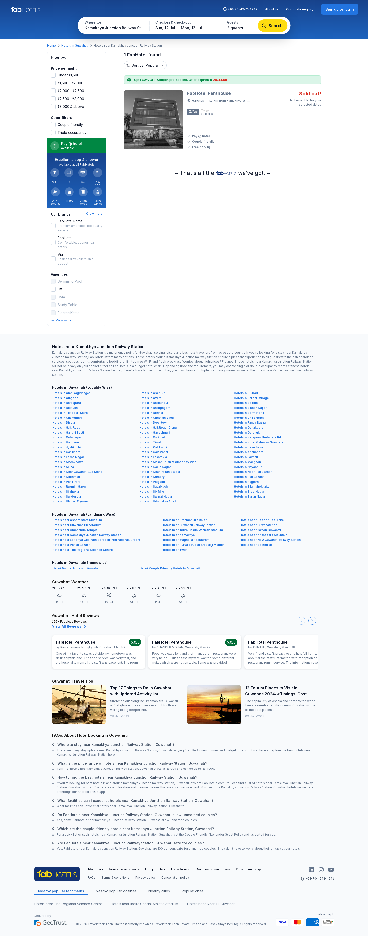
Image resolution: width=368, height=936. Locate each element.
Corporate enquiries (212, 869)
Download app (248, 869)
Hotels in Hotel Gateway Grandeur (258, 442)
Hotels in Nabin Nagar (155, 467)
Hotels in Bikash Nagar (250, 408)
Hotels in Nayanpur (248, 467)
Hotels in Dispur (63, 422)
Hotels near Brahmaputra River (184, 520)
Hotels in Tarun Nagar (249, 496)
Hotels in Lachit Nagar (68, 457)
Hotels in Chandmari (67, 417)
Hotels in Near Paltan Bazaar (159, 472)
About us (271, 9)
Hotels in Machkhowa (67, 462)
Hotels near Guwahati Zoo (258, 525)
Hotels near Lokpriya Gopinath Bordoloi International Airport (96, 540)
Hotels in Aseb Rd (152, 393)
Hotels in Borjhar (151, 413)
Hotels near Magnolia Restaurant (185, 540)
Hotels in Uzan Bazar (249, 447)
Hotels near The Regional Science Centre (82, 550)
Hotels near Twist (174, 550)
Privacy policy (145, 877)
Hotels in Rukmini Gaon (69, 486)
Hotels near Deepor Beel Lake (262, 520)
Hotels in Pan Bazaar (249, 477)
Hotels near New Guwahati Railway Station (270, 540)
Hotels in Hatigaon (65, 442)
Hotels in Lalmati (246, 457)
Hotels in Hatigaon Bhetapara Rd (257, 437)
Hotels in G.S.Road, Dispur (158, 427)
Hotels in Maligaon (247, 462)
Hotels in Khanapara (248, 452)
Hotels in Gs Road (152, 437)
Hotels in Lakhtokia (153, 457)
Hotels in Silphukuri (66, 491)
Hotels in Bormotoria (249, 413)
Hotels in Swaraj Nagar (155, 496)
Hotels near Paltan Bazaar (71, 545)
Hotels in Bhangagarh (154, 408)
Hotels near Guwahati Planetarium (76, 525)
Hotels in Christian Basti (156, 417)
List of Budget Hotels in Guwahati (76, 568)
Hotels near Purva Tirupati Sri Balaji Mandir (193, 545)
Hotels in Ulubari (246, 393)
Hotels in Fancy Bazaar (250, 422)
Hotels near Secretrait (256, 545)
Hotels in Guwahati (74, 45)
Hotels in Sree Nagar (249, 491)
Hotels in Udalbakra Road (157, 501)
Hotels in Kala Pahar (153, 452)
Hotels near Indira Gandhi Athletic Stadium (192, 530)
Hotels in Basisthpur (153, 403)
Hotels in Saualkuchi (153, 486)
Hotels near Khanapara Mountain (263, 535)
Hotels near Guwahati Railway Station (188, 525)
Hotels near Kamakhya (178, 535)
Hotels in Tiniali (150, 442)
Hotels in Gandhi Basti (68, 432)
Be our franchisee (174, 869)
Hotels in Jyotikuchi (66, 447)
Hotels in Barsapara (66, 403)
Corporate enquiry (299, 9)
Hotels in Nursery (152, 477)
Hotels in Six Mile (151, 491)
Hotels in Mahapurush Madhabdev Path (167, 462)
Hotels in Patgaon (152, 482)
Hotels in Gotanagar (66, 437)
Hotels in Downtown (153, 422)
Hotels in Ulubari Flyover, (70, 501)
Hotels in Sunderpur (66, 496)
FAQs (91, 877)
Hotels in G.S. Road (66, 427)
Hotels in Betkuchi (65, 408)
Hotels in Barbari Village (251, 398)
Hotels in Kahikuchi (153, 447)
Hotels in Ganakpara (248, 427)
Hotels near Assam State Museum (77, 520)
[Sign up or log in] (339, 9)
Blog (149, 869)
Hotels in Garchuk (247, 432)
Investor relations (124, 869)
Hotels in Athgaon (65, 398)
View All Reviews (69, 626)
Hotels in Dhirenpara (249, 417)
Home (51, 45)
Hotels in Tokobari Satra (70, 413)
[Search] (272, 25)
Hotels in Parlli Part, (66, 482)
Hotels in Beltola (246, 403)
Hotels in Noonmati (66, 477)
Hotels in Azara (150, 398)
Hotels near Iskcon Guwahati (260, 530)
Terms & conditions (115, 877)
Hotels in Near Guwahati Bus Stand (77, 472)
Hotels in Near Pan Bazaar (253, 472)
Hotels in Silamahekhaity (251, 486)
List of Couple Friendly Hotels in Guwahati (169, 568)
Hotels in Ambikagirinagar (71, 393)
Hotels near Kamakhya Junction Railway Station (86, 535)
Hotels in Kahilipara (66, 452)
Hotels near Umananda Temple (75, 530)
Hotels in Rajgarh (246, 482)
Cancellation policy (175, 877)
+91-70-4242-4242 (240, 9)
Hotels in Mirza (63, 467)
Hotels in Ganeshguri (154, 432)
